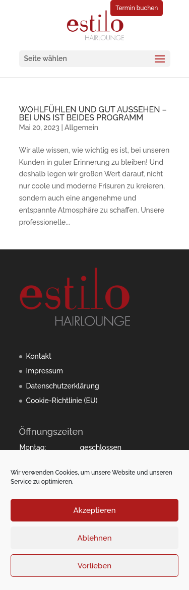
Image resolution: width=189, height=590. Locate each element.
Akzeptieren (94, 510)
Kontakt (38, 356)
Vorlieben (94, 565)
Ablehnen (94, 538)
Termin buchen (136, 8)
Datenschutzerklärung (62, 386)
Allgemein (81, 127)
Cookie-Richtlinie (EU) (62, 401)
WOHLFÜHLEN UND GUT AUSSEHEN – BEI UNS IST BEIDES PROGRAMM (93, 113)
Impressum (45, 371)
